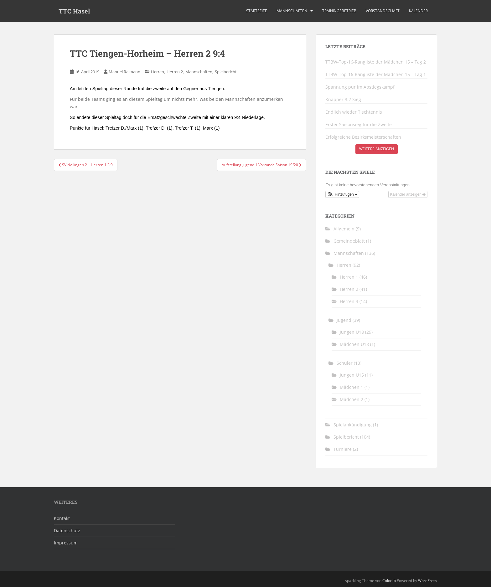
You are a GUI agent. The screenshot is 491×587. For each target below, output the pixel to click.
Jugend (344, 320)
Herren (157, 72)
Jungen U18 (352, 332)
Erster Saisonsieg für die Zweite (358, 124)
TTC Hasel (74, 11)
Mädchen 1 (351, 387)
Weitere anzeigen (376, 149)
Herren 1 (349, 277)
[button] (342, 194)
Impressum (66, 543)
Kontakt (62, 518)
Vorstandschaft (383, 10)
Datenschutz (67, 530)
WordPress (427, 580)
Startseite (256, 10)
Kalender (418, 10)
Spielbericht (226, 72)
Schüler (345, 363)
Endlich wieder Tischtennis (353, 112)
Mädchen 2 (351, 399)
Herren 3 (349, 301)
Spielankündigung (352, 425)
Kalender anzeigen (408, 194)
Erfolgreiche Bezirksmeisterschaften (363, 137)
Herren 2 (175, 72)
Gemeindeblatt (349, 241)
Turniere (342, 449)
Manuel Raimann (124, 72)
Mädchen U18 (354, 344)
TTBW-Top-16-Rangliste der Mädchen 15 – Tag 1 (375, 74)
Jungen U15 (352, 375)
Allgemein (343, 229)
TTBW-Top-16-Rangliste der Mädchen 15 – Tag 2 (375, 62)
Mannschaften (292, 10)
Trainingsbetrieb (339, 10)
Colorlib (389, 580)
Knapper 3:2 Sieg (343, 99)
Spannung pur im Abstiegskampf (360, 87)
